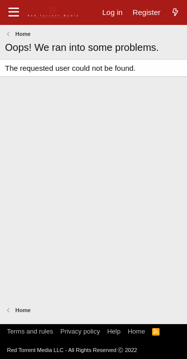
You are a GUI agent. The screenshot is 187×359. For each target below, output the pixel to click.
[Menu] (13, 12)
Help (114, 331)
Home (136, 331)
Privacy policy (80, 331)
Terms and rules (30, 331)
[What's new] (175, 12)
